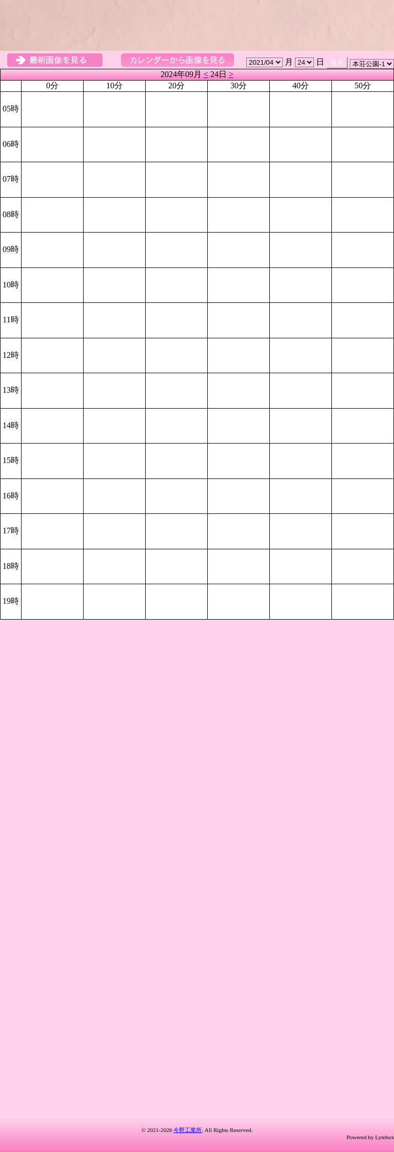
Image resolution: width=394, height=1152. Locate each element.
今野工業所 (187, 1130)
